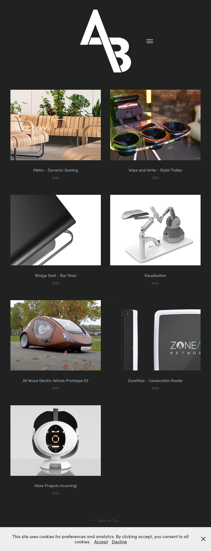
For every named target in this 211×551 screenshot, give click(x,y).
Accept (101, 541)
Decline (119, 541)
